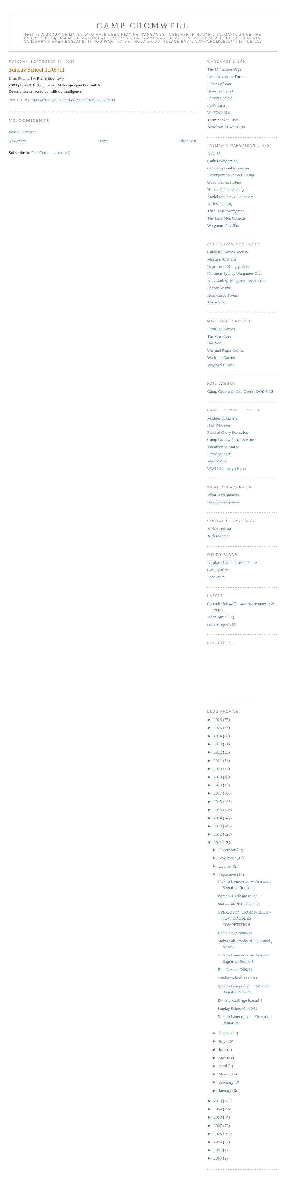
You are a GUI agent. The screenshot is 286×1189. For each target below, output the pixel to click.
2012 (218, 834)
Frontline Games (221, 329)
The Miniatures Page (224, 69)
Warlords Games (221, 357)
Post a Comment (22, 131)
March (224, 1074)
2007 (218, 1125)
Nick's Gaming (219, 203)
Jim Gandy (41, 100)
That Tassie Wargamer (225, 211)
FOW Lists (216, 105)
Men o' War (216, 461)
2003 (218, 1158)
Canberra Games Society (227, 252)
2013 (218, 826)
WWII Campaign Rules (226, 468)
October (226, 866)
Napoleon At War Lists (226, 126)
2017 (218, 793)
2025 (218, 727)
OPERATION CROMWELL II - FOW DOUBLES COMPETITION (244, 918)
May (223, 1057)
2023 (218, 744)
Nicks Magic (218, 535)
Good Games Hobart (224, 182)
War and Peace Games (225, 350)
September (228, 874)
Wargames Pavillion (224, 225)
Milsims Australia (222, 259)
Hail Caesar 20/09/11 (235, 932)
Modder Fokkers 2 (222, 418)
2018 (218, 785)
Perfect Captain (220, 98)
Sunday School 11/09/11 (238, 977)
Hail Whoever (219, 425)
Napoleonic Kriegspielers (228, 266)
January (225, 1090)
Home (103, 140)
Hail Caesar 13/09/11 (235, 969)
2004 (218, 1150)
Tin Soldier (216, 302)
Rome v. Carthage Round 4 (240, 1000)
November (228, 858)
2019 (218, 776)
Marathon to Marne (223, 446)
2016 (218, 801)
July (222, 1041)
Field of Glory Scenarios (227, 432)
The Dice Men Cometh (226, 218)
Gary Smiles (217, 570)
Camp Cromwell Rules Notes (231, 439)
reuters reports (219, 624)
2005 (218, 1141)
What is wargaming (223, 494)
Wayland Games (220, 364)
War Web (215, 343)
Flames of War (219, 83)
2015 (218, 809)
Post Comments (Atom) (50, 152)
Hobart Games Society (226, 189)
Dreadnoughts (219, 453)
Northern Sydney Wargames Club (235, 273)
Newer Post (18, 140)
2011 (218, 842)
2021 (218, 760)
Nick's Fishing (219, 529)
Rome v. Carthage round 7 (239, 895)
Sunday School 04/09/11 (238, 1008)
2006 (218, 1133)
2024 (218, 735)
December (227, 849)
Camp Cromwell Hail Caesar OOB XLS (240, 391)
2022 (218, 752)
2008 (218, 1117)
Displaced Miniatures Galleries (233, 562)
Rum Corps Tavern (223, 295)
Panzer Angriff (219, 287)
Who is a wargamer (223, 502)
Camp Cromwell (143, 25)
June (223, 1049)
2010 (218, 1100)
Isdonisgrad (217, 617)
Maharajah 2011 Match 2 (238, 904)
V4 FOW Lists (219, 112)
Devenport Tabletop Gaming (230, 175)
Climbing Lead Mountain (228, 168)
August (225, 1033)
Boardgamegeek (220, 91)
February (226, 1082)
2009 (218, 1109)
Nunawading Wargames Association (237, 280)
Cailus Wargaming (222, 160)
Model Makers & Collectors (230, 196)
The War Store (219, 336)
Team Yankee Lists (222, 119)
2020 (218, 768)
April (223, 1065)
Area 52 (214, 153)
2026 (218, 719)
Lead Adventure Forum (226, 76)
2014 (218, 817)
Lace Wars (216, 576)
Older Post (187, 140)
